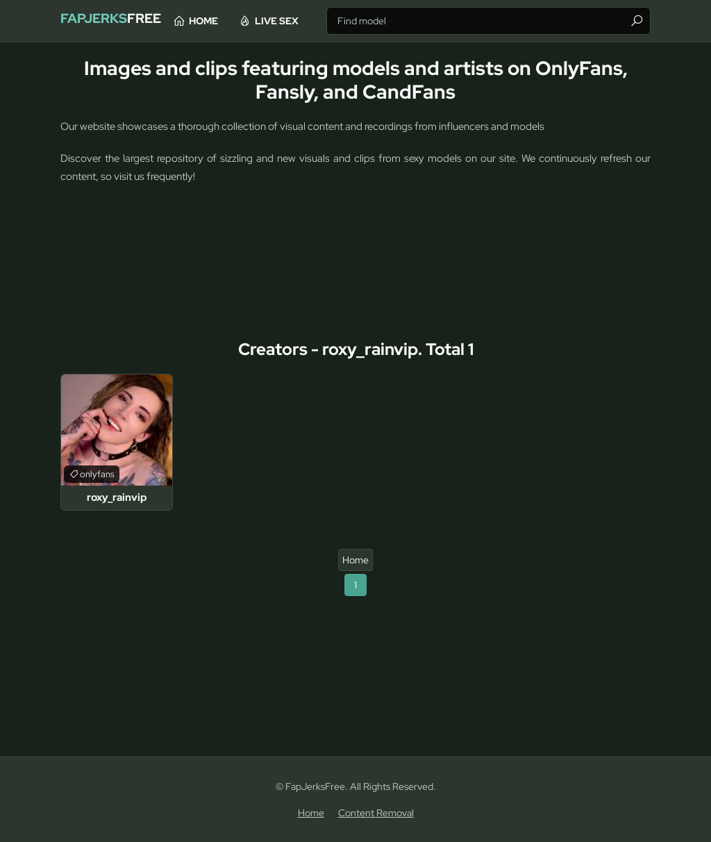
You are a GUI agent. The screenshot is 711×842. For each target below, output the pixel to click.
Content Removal (376, 813)
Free (123, 20)
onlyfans (97, 474)
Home (245, 21)
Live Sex (318, 21)
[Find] (636, 20)
